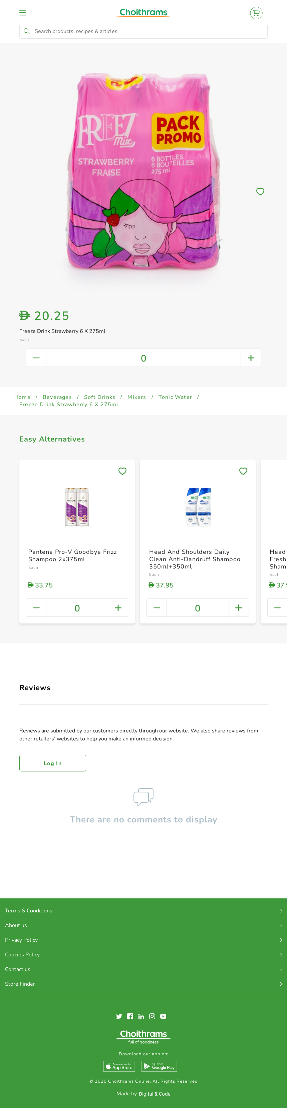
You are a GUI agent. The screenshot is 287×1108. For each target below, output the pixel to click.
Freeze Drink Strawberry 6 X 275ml (69, 404)
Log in (53, 763)
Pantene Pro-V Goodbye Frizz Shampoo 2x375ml (72, 555)
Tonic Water (175, 397)
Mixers (136, 397)
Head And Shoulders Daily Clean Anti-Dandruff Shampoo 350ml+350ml (195, 559)
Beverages (57, 397)
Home (22, 397)
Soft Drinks (99, 397)
